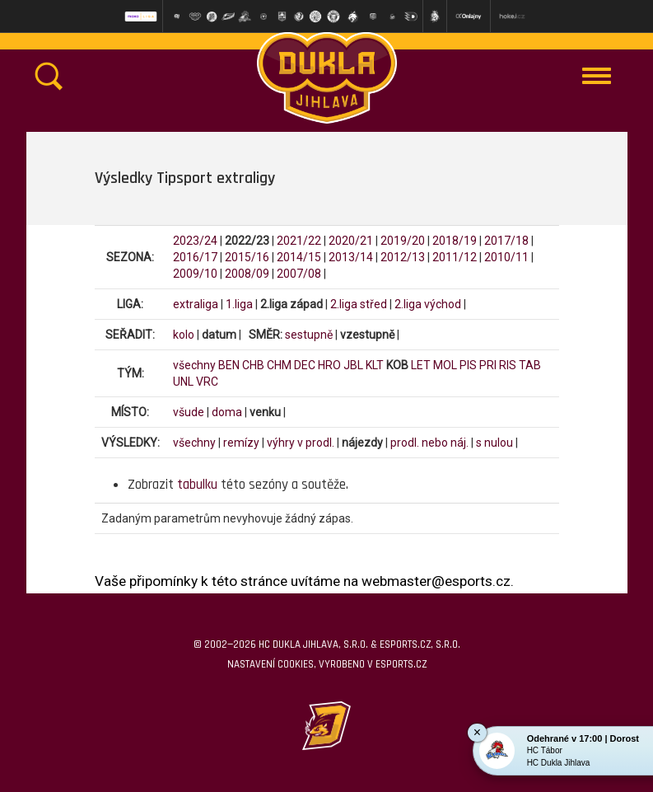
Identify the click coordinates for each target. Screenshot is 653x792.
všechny (194, 365)
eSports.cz (401, 664)
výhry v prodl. (300, 442)
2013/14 (351, 257)
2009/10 (195, 273)
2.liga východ (427, 304)
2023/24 (195, 240)
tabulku (197, 485)
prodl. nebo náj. (429, 442)
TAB (530, 365)
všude (188, 412)
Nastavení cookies (270, 664)
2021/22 (299, 240)
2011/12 (454, 257)
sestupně (309, 334)
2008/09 (247, 273)
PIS (468, 365)
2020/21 (351, 240)
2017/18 (506, 240)
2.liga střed (358, 304)
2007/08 (299, 273)
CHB (253, 365)
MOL (445, 365)
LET (421, 365)
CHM (279, 365)
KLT (375, 365)
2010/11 (506, 257)
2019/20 (402, 240)
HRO (329, 365)
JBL (353, 365)
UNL (183, 381)
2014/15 (299, 257)
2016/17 (195, 257)
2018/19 (454, 240)
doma (227, 412)
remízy (241, 442)
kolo (183, 334)
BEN (229, 365)
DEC (304, 365)
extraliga (195, 304)
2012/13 (402, 257)
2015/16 (247, 257)
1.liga (239, 304)
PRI (488, 365)
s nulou (494, 442)
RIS (507, 365)
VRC (207, 381)
